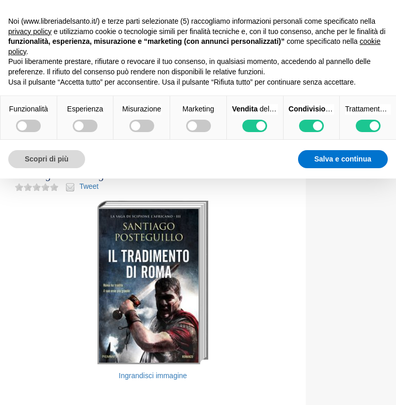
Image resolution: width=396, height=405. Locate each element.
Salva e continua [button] (343, 159)
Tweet (88, 186)
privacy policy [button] (30, 31)
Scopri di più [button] (47, 159)
